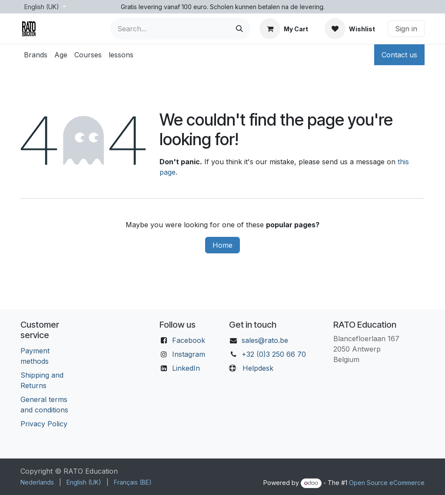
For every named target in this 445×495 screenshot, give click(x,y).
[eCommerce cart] (283, 28)
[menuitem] (35, 54)
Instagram (188, 354)
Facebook (188, 340)
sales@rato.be (265, 340)
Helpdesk (257, 368)
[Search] (239, 29)
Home (222, 245)
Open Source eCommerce (387, 482)
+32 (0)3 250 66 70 (274, 354)
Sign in (406, 28)
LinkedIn (186, 368)
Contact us (399, 54)
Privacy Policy (43, 423)
